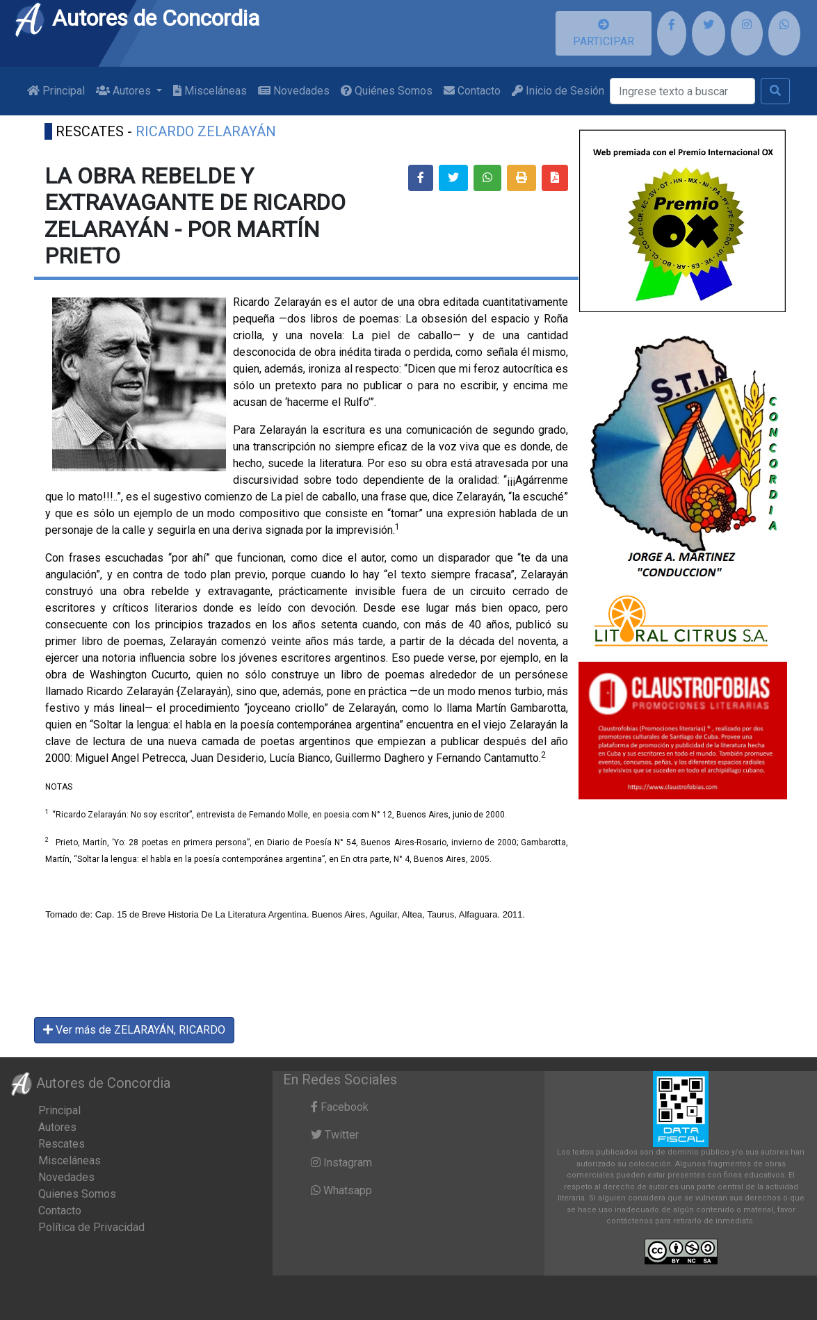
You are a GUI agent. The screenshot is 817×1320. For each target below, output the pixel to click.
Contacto (472, 90)
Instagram (341, 1162)
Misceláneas (210, 90)
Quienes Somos (77, 1193)
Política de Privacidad (91, 1227)
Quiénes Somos (386, 90)
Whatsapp (341, 1190)
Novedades (294, 90)
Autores (57, 1127)
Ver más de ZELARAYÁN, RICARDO (134, 1029)
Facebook (340, 1107)
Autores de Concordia (136, 18)
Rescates (61, 1143)
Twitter (335, 1134)
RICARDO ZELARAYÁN (206, 131)
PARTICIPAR (603, 33)
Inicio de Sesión (558, 90)
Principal (56, 90)
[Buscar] (682, 91)
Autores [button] (125, 90)
